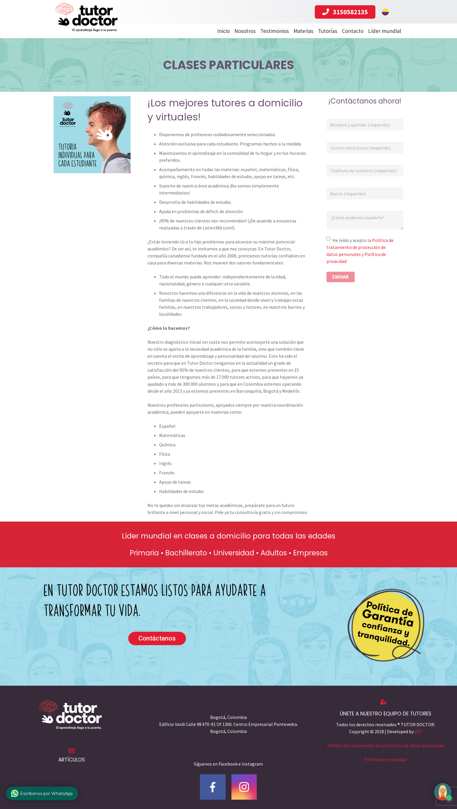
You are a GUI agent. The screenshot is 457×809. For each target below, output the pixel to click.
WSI (418, 731)
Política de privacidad (385, 759)
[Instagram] (244, 787)
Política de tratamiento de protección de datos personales (359, 247)
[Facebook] (213, 787)
